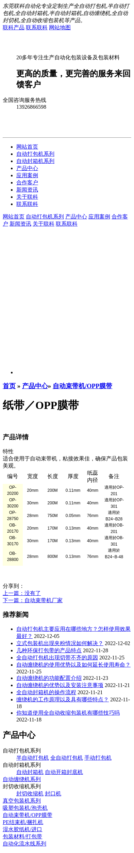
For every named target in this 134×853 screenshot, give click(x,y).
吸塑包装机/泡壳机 (25, 808)
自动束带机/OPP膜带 (83, 386)
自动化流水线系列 (24, 844)
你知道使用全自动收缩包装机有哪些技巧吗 (68, 713)
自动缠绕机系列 (22, 779)
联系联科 (37, 27)
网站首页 (27, 147)
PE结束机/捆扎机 (23, 822)
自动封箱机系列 (35, 161)
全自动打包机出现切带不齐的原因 (57, 657)
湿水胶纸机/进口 (22, 829)
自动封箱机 (30, 772)
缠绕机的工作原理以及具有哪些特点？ (62, 699)
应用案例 (27, 175)
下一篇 (33, 600)
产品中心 (27, 168)
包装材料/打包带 (22, 836)
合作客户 (27, 182)
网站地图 (60, 27)
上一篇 (22, 593)
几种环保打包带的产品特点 (49, 650)
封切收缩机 (30, 793)
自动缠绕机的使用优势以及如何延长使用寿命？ (73, 665)
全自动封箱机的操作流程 (46, 692)
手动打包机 (98, 758)
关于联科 (27, 197)
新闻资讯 (27, 190)
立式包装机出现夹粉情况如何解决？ (59, 643)
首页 (9, 386)
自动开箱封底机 (64, 772)
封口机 (53, 793)
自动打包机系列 (35, 154)
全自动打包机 (66, 758)
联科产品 (13, 27)
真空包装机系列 (22, 801)
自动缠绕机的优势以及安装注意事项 (59, 685)
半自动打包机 (32, 758)
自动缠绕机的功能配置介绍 (49, 678)
